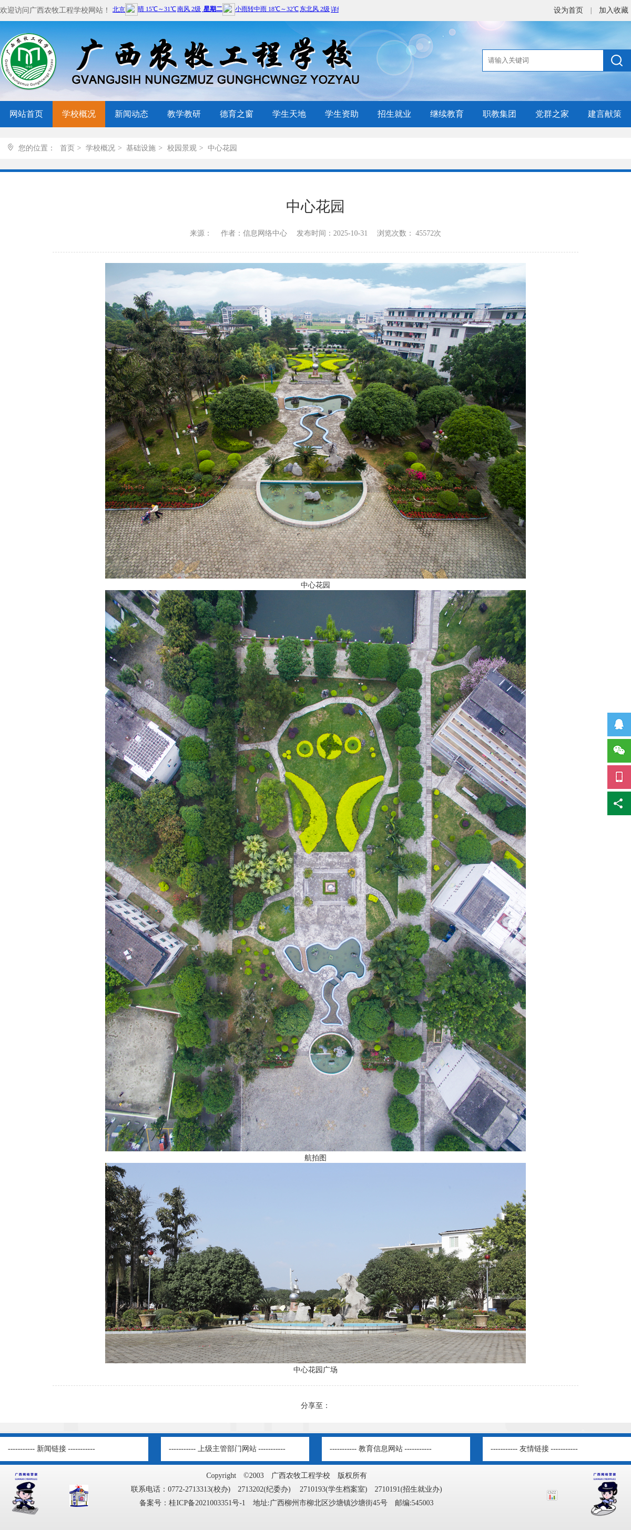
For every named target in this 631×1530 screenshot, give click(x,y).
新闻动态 (131, 113)
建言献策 (605, 113)
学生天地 (289, 113)
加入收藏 (613, 10)
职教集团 (499, 113)
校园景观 (182, 148)
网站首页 (26, 113)
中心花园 (222, 148)
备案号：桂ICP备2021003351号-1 (192, 1503)
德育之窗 (236, 113)
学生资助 (342, 113)
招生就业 (394, 113)
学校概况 (79, 113)
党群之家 (552, 113)
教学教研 (184, 113)
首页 (67, 148)
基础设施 (141, 148)
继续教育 (447, 113)
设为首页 (569, 10)
